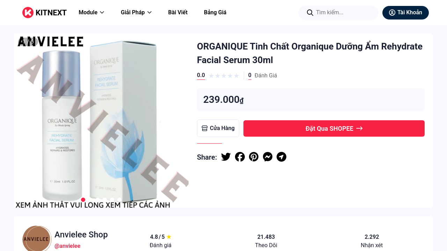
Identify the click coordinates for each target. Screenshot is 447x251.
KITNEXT (51, 12)
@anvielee (67, 246)
